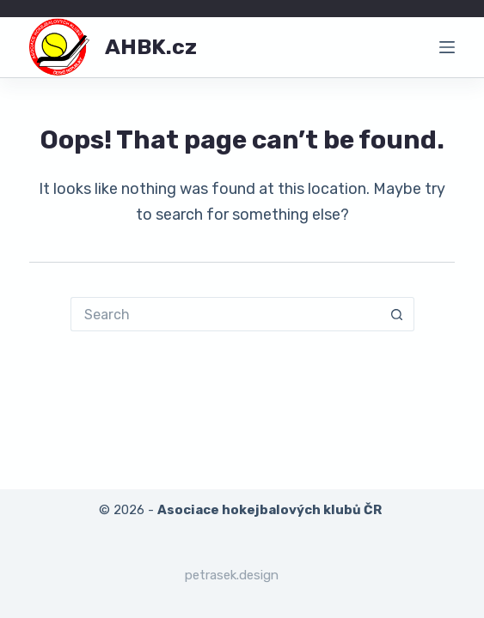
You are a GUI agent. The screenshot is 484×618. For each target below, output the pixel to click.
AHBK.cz (151, 46)
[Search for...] (225, 314)
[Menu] (447, 47)
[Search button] (397, 314)
